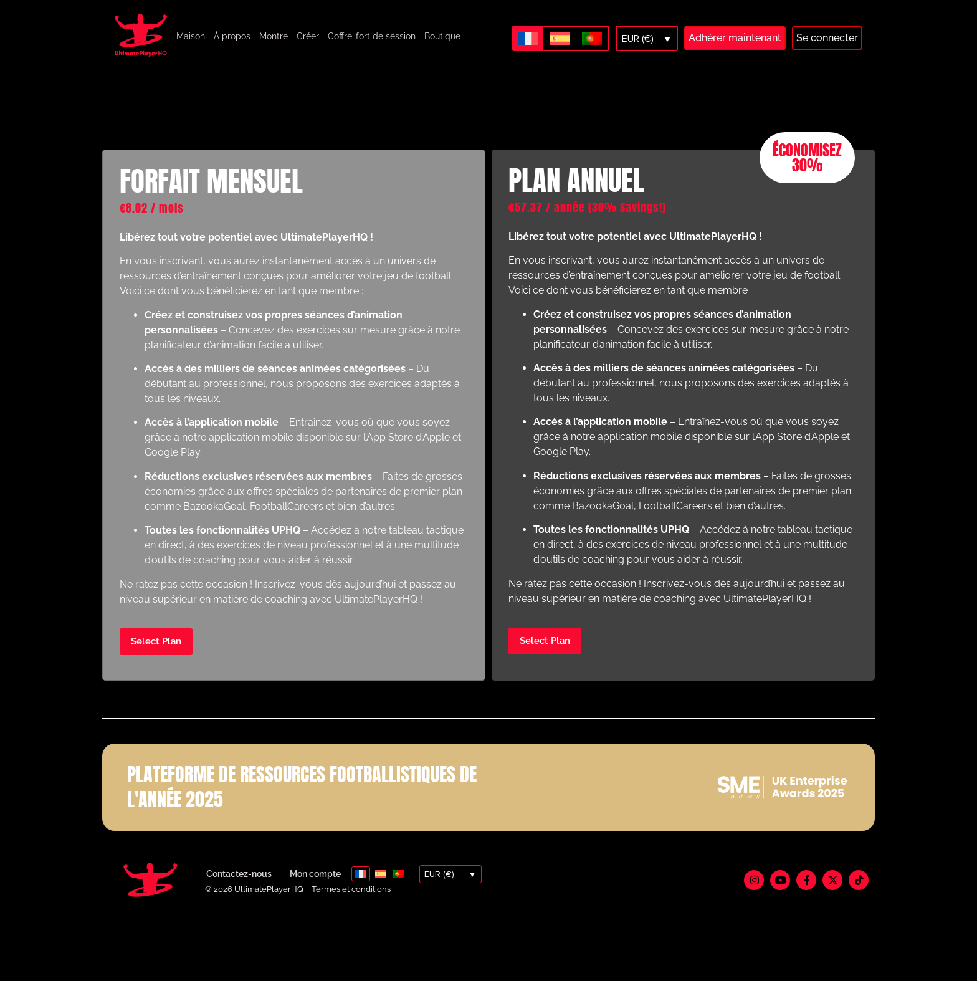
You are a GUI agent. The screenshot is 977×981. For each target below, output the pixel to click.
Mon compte (315, 888)
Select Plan (156, 655)
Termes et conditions (351, 902)
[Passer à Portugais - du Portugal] (592, 39)
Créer (308, 36)
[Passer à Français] (528, 38)
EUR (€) (638, 38)
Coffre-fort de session (372, 36)
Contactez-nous (239, 888)
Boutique (442, 36)
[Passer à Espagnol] (559, 39)
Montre (273, 36)
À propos (232, 36)
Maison (190, 36)
